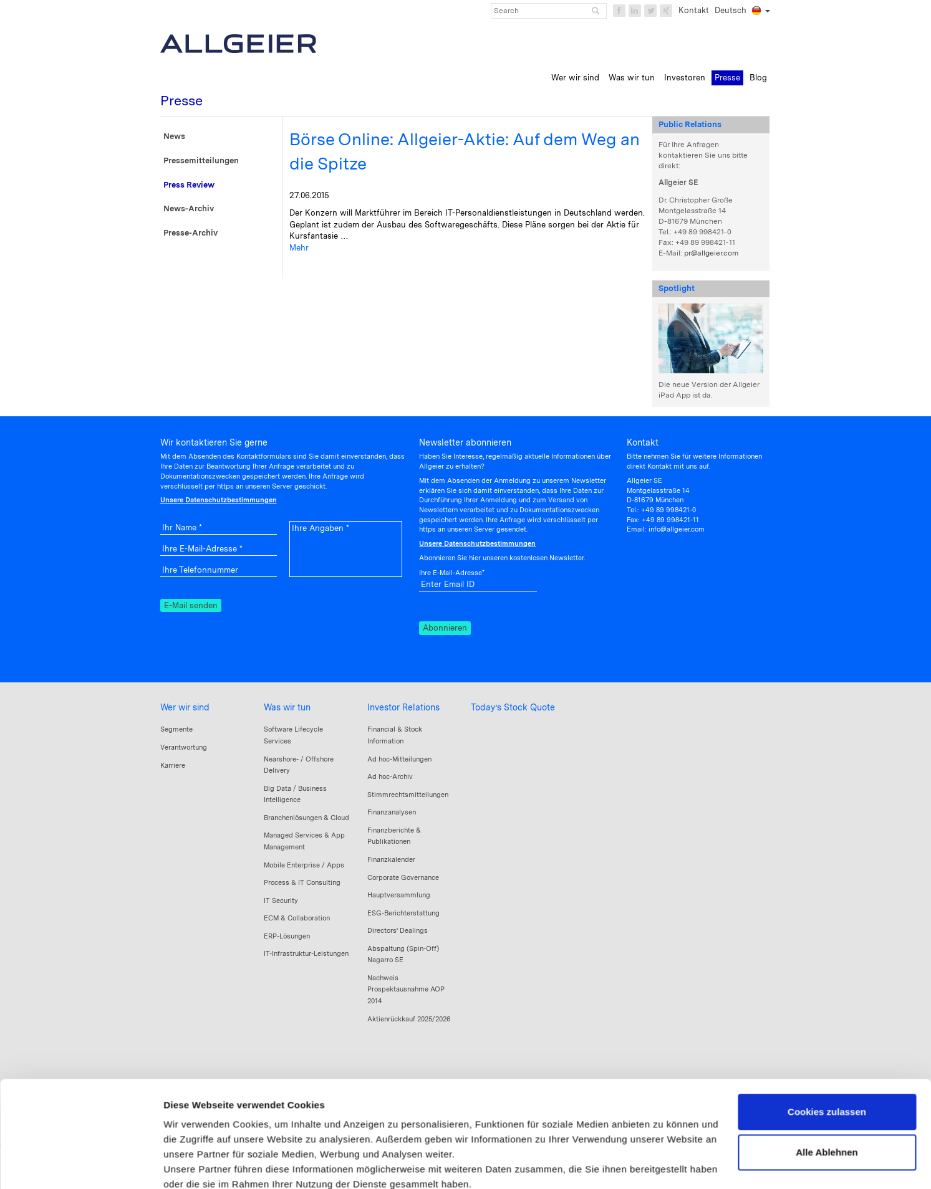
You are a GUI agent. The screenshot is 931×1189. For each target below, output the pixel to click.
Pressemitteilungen (201, 160)
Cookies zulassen (827, 1028)
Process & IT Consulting (302, 882)
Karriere (172, 765)
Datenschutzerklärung (274, 1115)
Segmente (176, 729)
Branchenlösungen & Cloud (306, 817)
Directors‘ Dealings (397, 930)
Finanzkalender (391, 859)
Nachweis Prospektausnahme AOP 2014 (406, 989)
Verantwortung (183, 747)
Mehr (299, 247)
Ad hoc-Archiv (390, 776)
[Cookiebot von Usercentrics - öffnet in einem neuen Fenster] (80, 1164)
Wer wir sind (185, 707)
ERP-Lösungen (287, 936)
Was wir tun (287, 707)
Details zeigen (194, 1164)
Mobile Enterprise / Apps (304, 865)
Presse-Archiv (190, 232)
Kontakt (693, 10)
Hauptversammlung (398, 895)
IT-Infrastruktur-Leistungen (306, 953)
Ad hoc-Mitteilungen (399, 759)
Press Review (189, 184)
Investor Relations (403, 707)
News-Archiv (188, 208)
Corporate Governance (403, 877)
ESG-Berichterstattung (403, 913)
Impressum (189, 1115)
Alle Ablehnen (826, 1068)
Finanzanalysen (391, 812)
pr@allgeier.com (711, 253)
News (174, 136)
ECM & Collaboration (297, 918)
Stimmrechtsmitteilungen (407, 794)
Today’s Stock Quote (513, 707)
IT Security (281, 900)
